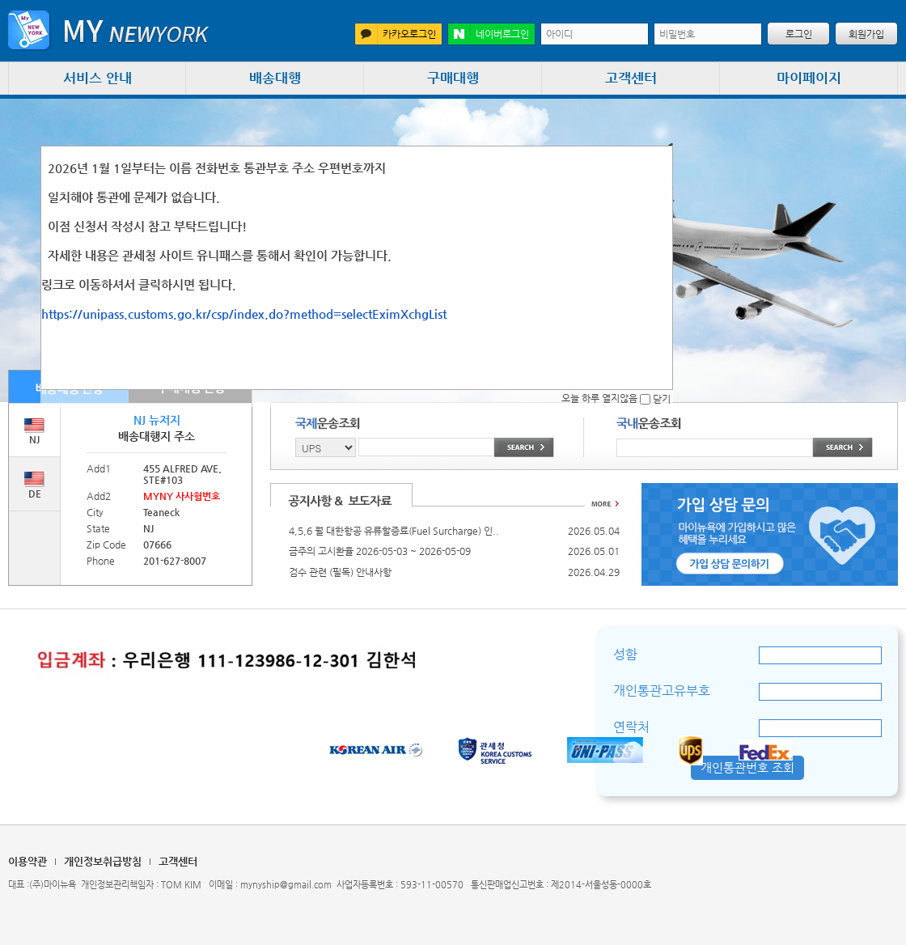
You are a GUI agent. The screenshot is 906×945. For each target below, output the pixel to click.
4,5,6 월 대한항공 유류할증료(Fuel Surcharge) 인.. (394, 530)
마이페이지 (809, 78)
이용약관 (27, 861)
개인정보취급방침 (103, 861)
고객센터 (631, 78)
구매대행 (453, 78)
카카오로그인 (395, 33)
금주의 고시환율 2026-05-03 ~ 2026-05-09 (380, 551)
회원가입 (866, 34)
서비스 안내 (97, 78)
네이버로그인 (488, 33)
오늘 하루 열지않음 (605, 398)
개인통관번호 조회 (747, 767)
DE (34, 485)
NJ (34, 431)
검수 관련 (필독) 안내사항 (340, 572)
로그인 (798, 34)
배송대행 (275, 78)
